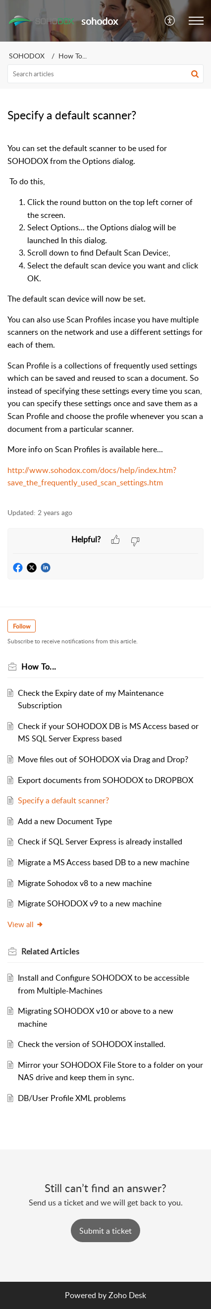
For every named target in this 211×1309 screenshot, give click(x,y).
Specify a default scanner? (63, 800)
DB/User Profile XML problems (72, 1098)
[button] (170, 20)
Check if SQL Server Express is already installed (100, 841)
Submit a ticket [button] (105, 1230)
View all (25, 924)
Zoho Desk (127, 1295)
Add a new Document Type (65, 821)
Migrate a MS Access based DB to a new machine (103, 862)
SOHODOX (27, 55)
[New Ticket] (105, 1230)
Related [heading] (50, 951)
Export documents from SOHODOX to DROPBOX (105, 780)
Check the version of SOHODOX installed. (91, 1044)
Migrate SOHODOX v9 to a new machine (89, 903)
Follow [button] (21, 626)
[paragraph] (105, 315)
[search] (105, 73)
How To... (72, 55)
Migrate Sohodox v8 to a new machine (85, 883)
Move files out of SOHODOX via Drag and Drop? (103, 759)
